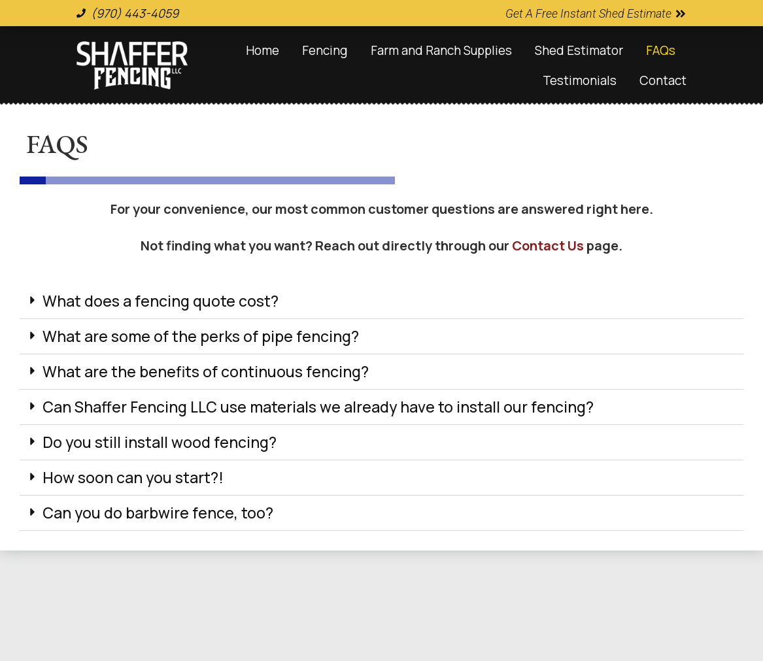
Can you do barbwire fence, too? (157, 512)
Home (262, 50)
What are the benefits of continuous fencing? (205, 371)
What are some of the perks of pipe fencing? (200, 336)
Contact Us (548, 245)
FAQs (660, 50)
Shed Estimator (579, 50)
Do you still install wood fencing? (159, 442)
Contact (663, 80)
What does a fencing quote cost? (160, 300)
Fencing (325, 50)
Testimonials (580, 80)
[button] (381, 301)
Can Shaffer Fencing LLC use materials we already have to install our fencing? (318, 406)
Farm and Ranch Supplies (441, 50)
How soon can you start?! (133, 477)
